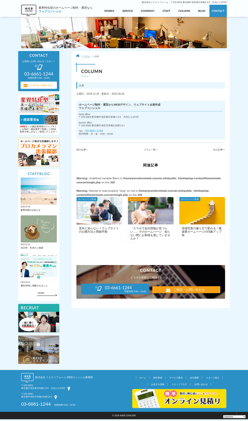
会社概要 (194, 379)
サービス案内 (176, 379)
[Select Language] (234, 416)
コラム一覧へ (148, 151)
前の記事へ (79, 151)
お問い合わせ (201, 386)
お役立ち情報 (157, 386)
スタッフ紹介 (212, 379)
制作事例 (157, 379)
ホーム (142, 379)
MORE (44, 294)
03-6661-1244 (92, 132)
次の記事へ (216, 151)
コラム (84, 56)
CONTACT (218, 10)
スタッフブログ (179, 386)
